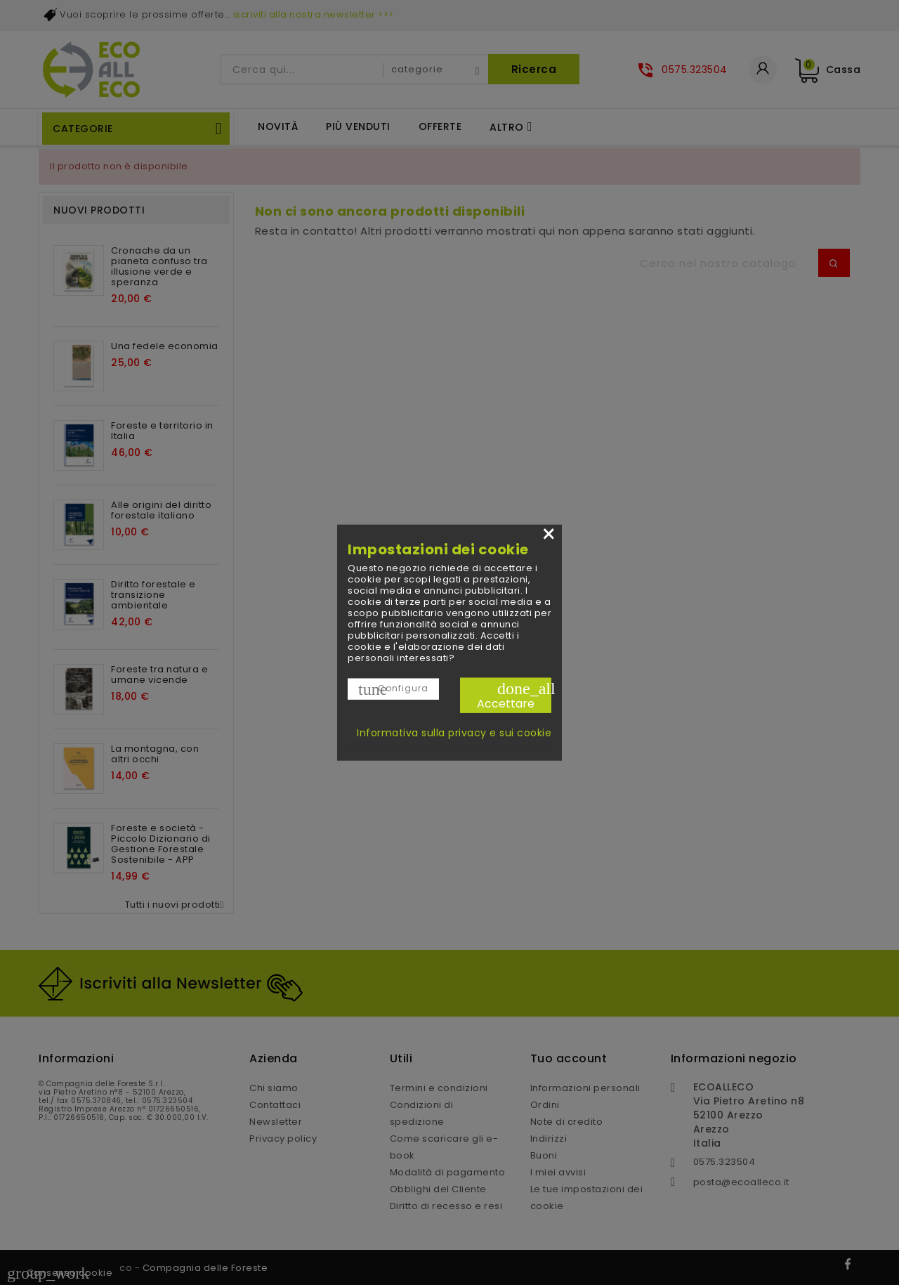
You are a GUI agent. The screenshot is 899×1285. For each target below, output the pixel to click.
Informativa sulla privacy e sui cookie (454, 733)
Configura (393, 688)
